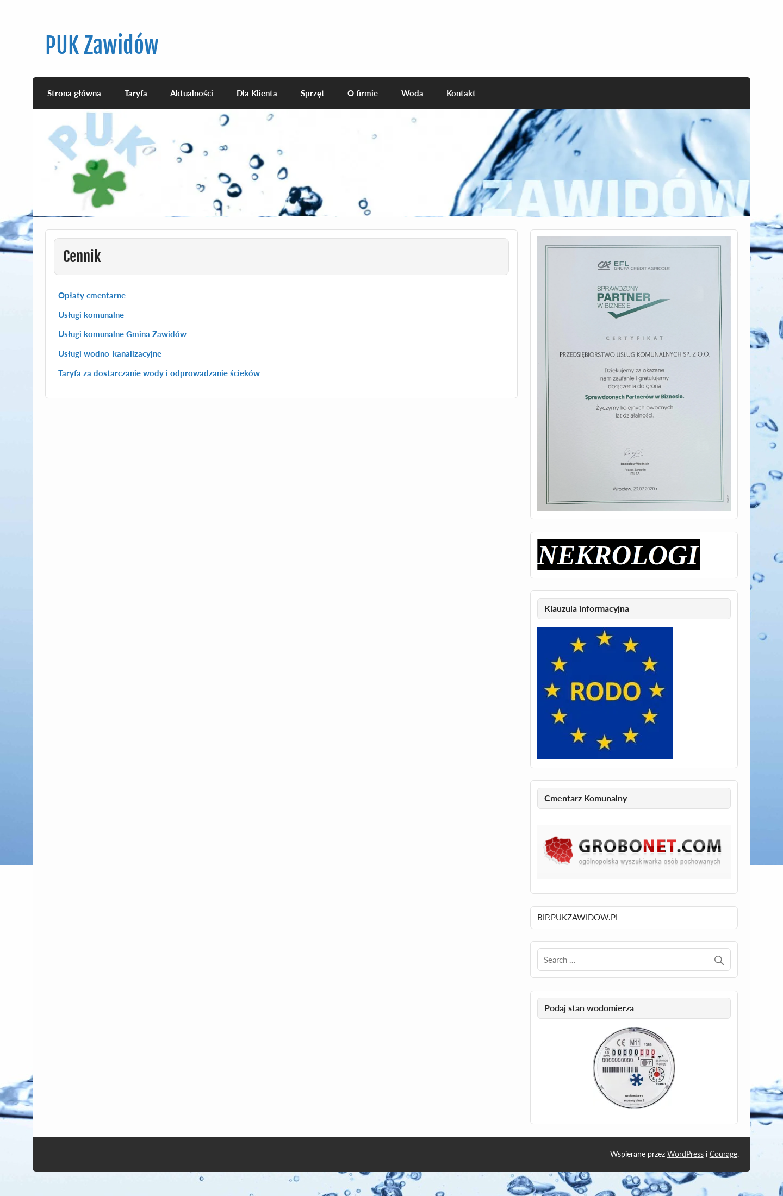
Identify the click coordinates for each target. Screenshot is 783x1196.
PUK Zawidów (102, 45)
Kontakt (461, 93)
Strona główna (74, 93)
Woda (412, 93)
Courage (723, 1153)
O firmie (362, 93)
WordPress (685, 1153)
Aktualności (191, 93)
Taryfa (136, 93)
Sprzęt (313, 93)
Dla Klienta (257, 93)
